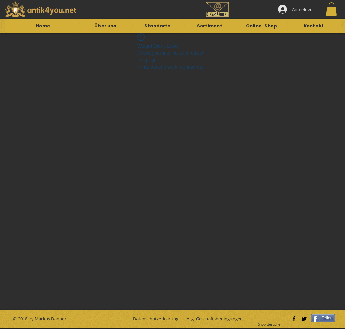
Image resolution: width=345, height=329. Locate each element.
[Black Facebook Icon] (293, 318)
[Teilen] (323, 318)
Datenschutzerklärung (155, 319)
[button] (331, 9)
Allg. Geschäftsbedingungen (215, 319)
